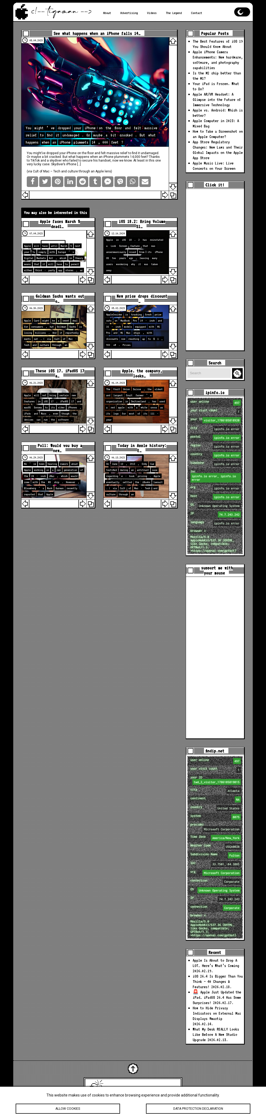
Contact (196, 13)
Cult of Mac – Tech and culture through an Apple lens (72, 171)
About (107, 13)
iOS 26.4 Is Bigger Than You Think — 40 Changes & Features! (218, 981)
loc (215, 476)
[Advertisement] (215, 269)
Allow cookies (67, 1109)
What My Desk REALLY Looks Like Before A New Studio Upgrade (216, 1034)
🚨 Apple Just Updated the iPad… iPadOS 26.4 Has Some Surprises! (217, 997)
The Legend (174, 13)
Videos (152, 13)
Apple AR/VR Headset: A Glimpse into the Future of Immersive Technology (217, 99)
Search (238, 374)
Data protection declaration (198, 1109)
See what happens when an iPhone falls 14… (97, 33)
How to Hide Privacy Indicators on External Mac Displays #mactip (217, 1013)
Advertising (129, 13)
